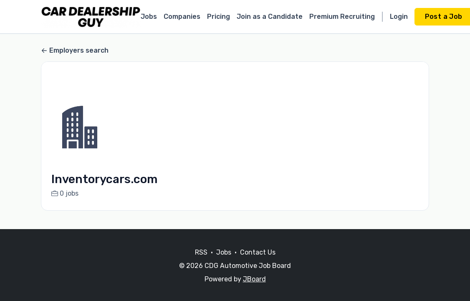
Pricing (218, 16)
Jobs (149, 16)
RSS (201, 252)
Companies (182, 16)
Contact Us (257, 252)
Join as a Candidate (270, 16)
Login (399, 16)
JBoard (254, 279)
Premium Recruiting (342, 16)
